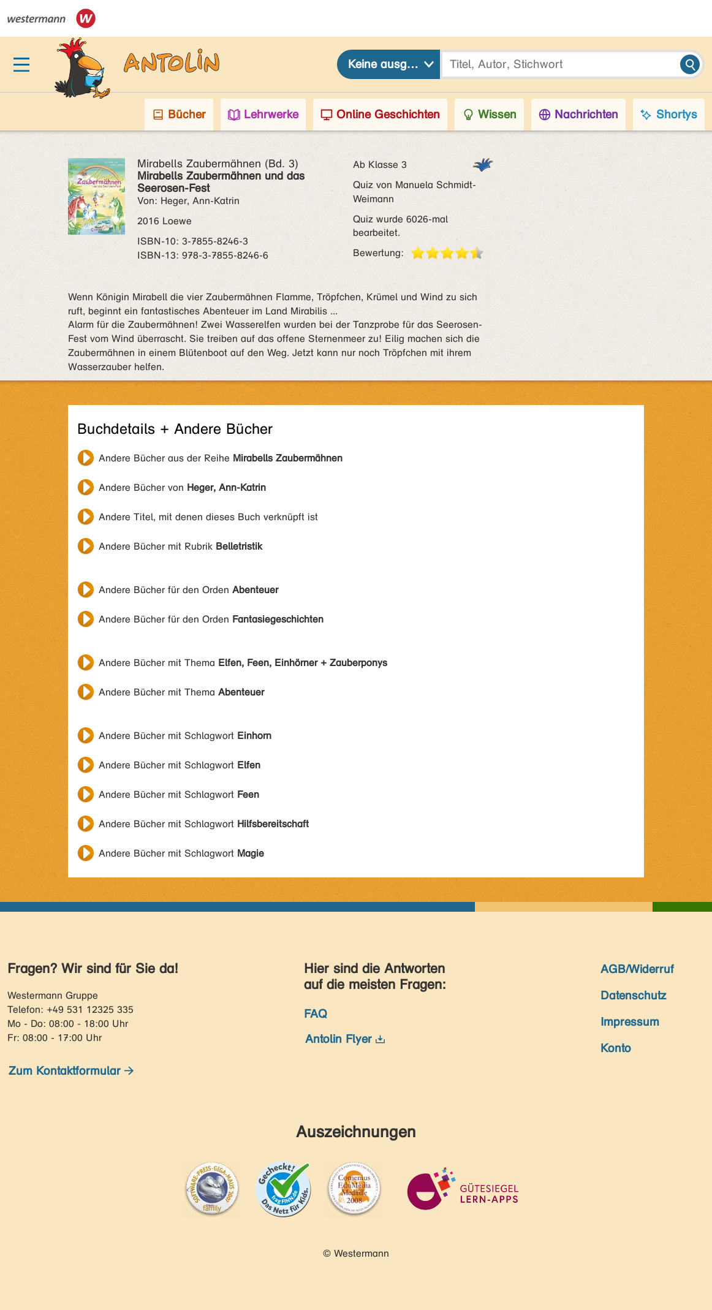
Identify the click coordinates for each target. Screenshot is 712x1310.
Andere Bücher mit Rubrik (180, 546)
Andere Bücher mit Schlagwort (185, 735)
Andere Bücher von (182, 487)
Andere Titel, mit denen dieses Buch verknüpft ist (208, 517)
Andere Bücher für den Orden (188, 590)
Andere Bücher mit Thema (243, 662)
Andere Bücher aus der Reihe (221, 458)
